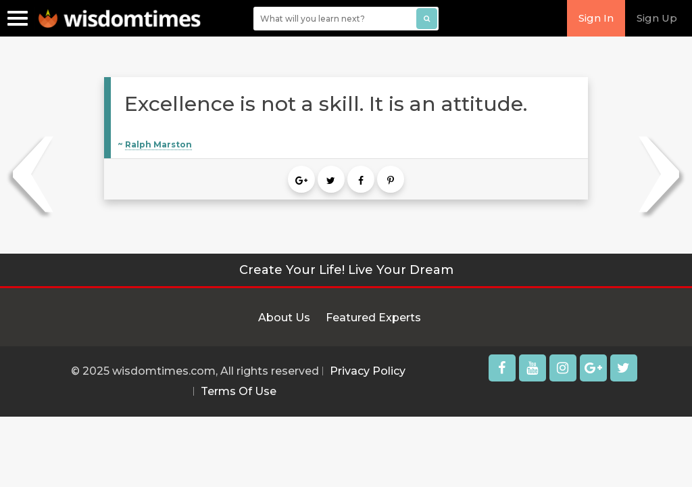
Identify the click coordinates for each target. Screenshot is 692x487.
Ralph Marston (158, 144)
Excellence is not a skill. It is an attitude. (325, 103)
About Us (284, 317)
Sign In (596, 17)
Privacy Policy (367, 371)
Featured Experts (373, 317)
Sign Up (657, 17)
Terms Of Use (238, 391)
